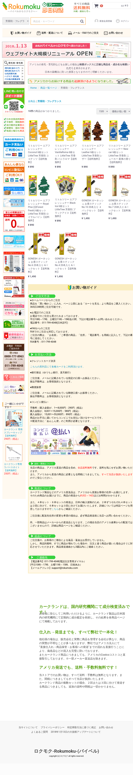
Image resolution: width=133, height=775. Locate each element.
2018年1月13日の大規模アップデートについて (76, 732)
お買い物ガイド (20, 33)
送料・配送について (50, 33)
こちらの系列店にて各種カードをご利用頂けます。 (57, 366)
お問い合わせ (113, 33)
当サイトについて (28, 727)
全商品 (31, 101)
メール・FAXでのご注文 (83, 33)
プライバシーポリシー (52, 727)
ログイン (122, 21)
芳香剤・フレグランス (49, 101)
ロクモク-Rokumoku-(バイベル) (66, 751)
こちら (55, 509)
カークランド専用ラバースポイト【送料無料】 (13, 467)
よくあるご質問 (39, 732)
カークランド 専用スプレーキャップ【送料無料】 (13, 432)
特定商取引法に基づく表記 (81, 727)
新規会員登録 (103, 21)
